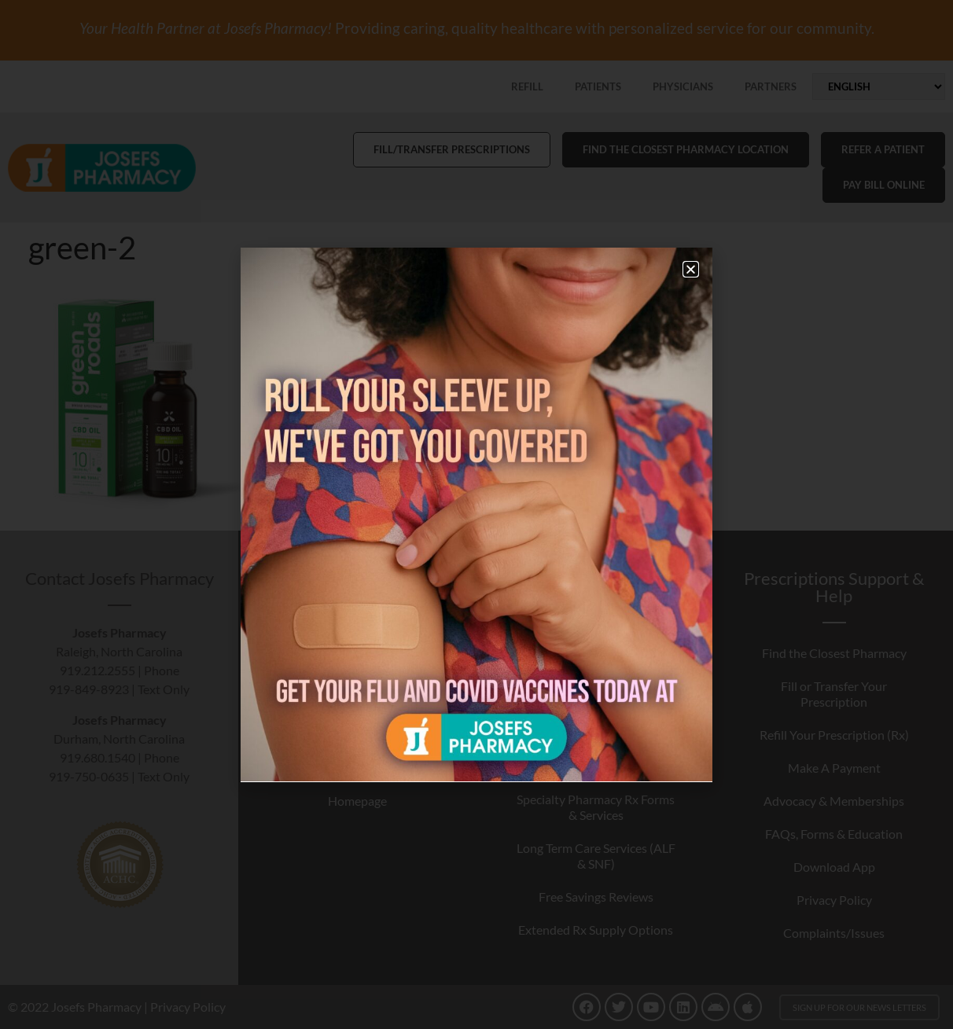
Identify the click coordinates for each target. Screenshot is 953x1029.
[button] (691, 269)
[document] (476, 514)
